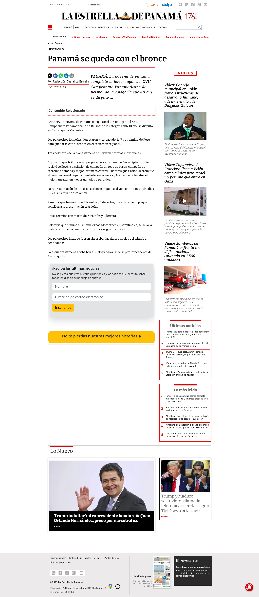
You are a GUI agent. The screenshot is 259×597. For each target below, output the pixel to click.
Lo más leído (185, 390)
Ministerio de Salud (200, 37)
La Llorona (101, 37)
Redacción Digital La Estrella (71, 81)
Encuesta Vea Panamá (124, 37)
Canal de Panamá (174, 37)
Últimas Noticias (81, 37)
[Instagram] (199, 4)
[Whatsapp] (60, 75)
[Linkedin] (66, 75)
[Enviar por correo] (71, 75)
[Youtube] (205, 4)
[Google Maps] (110, 586)
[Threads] (180, 4)
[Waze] (117, 586)
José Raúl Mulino (151, 37)
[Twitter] (50, 75)
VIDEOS (185, 73)
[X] (187, 4)
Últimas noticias (185, 325)
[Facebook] (193, 4)
